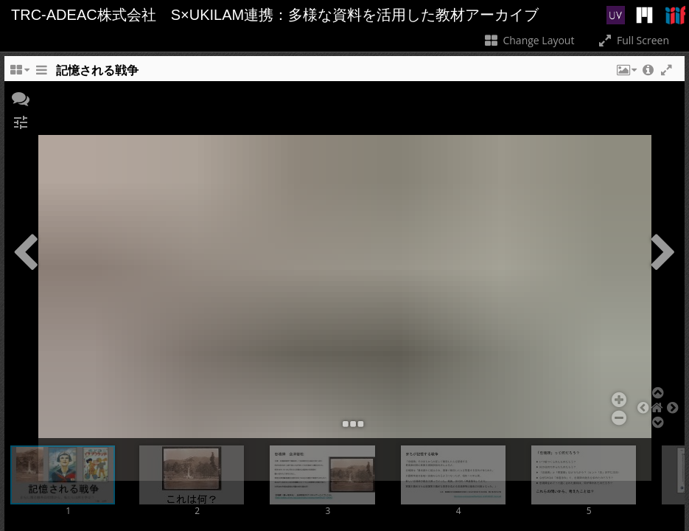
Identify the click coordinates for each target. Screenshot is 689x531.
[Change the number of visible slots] (19, 74)
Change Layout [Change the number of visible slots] (529, 40)
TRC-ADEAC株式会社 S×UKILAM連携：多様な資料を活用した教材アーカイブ (275, 15)
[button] (626, 74)
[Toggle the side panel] (41, 74)
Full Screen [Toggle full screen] (632, 40)
